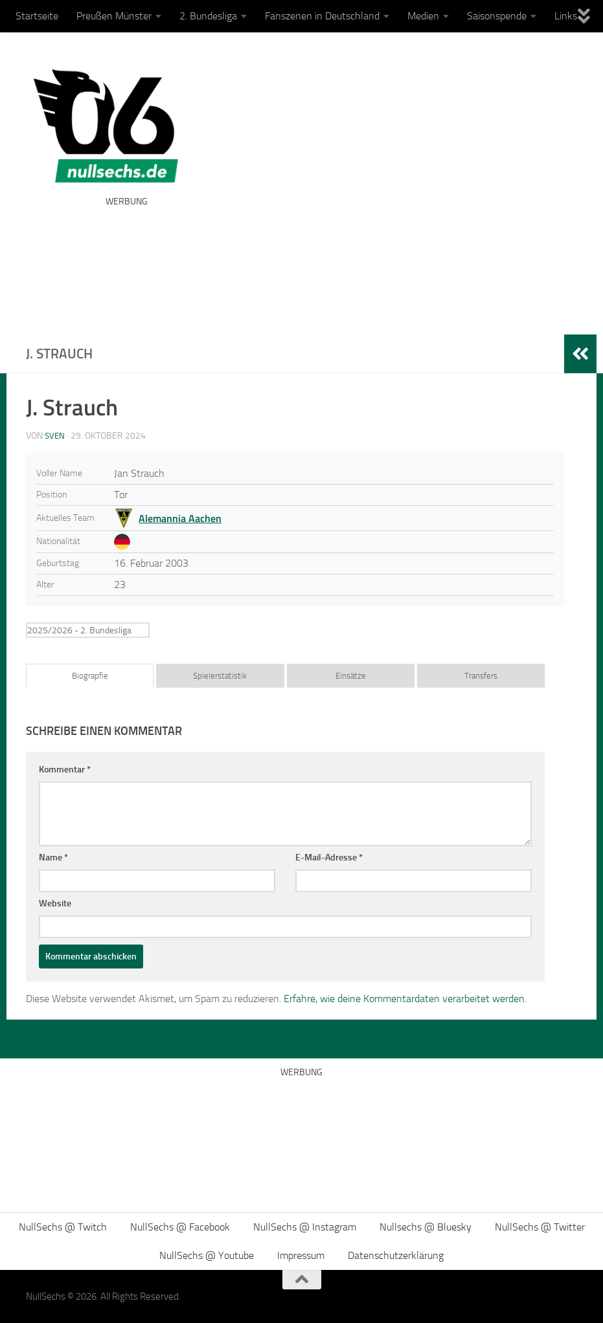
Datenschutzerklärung (396, 1255)
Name (53, 857)
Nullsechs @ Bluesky (426, 1227)
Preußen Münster (114, 16)
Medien (423, 16)
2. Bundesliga (208, 16)
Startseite (37, 16)
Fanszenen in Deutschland (322, 16)
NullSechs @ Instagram (304, 1227)
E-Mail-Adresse (329, 857)
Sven (55, 435)
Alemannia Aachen (180, 518)
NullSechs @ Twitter (540, 1227)
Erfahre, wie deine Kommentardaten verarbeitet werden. (405, 998)
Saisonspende (497, 16)
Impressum (300, 1255)
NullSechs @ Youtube (206, 1255)
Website (55, 903)
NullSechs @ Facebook (180, 1227)
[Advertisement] (341, 262)
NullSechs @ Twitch (63, 1227)
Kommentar (65, 769)
